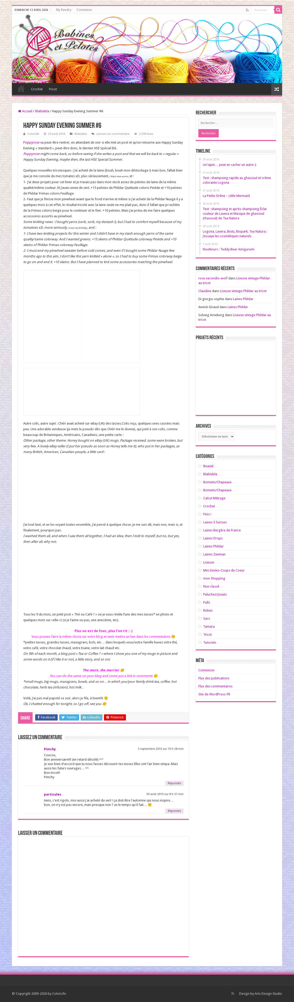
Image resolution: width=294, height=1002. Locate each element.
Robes (208, 610)
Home (21, 88)
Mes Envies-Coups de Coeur (224, 570)
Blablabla (42, 111)
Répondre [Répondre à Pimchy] (174, 783)
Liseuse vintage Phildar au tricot (243, 291)
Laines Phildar (243, 299)
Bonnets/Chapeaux (217, 482)
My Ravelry (63, 10)
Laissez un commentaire (113, 134)
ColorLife (33, 134)
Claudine (204, 291)
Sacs (206, 618)
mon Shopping (214, 578)
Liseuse (208, 562)
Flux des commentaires (215, 686)
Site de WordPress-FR (214, 694)
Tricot (52, 89)
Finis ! (207, 514)
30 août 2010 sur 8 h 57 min (165, 794)
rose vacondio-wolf (213, 278)
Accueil (25, 111)
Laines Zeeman (214, 554)
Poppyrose (31, 142)
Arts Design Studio (268, 994)
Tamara (209, 626)
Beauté (208, 466)
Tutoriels (209, 642)
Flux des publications (213, 678)
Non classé (211, 586)
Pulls (206, 602)
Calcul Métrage (214, 498)
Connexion (84, 10)
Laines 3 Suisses (215, 522)
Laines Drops (213, 538)
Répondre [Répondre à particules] (174, 811)
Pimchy (50, 749)
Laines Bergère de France (222, 530)
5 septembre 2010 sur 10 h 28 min (161, 749)
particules (52, 794)
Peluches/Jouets (215, 594)
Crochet (37, 89)
